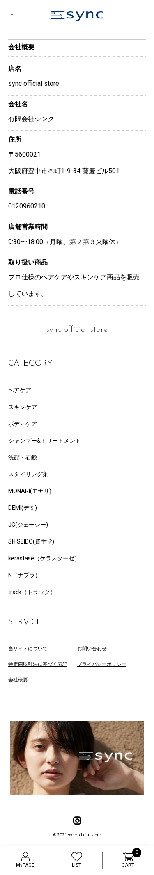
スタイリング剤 (28, 474)
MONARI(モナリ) (29, 491)
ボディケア (22, 423)
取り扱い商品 (28, 262)
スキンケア (22, 407)
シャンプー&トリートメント (44, 440)
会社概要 (18, 680)
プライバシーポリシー (101, 664)
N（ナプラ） (24, 575)
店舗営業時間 (28, 227)
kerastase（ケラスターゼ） (44, 558)
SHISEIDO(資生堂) (31, 541)
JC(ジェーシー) (28, 524)
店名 (14, 69)
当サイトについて (28, 648)
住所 (14, 139)
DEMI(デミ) (22, 508)
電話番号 (21, 191)
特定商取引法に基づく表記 (37, 664)
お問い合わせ (92, 648)
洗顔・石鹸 (22, 457)
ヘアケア (19, 390)
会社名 (18, 104)
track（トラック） (32, 592)
